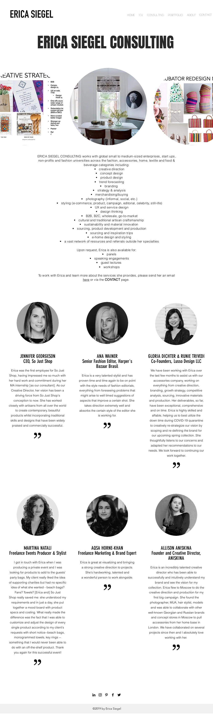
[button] (108, 106)
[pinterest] (106, 695)
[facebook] (113, 695)
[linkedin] (94, 695)
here (86, 280)
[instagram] (100, 695)
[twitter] (119, 695)
